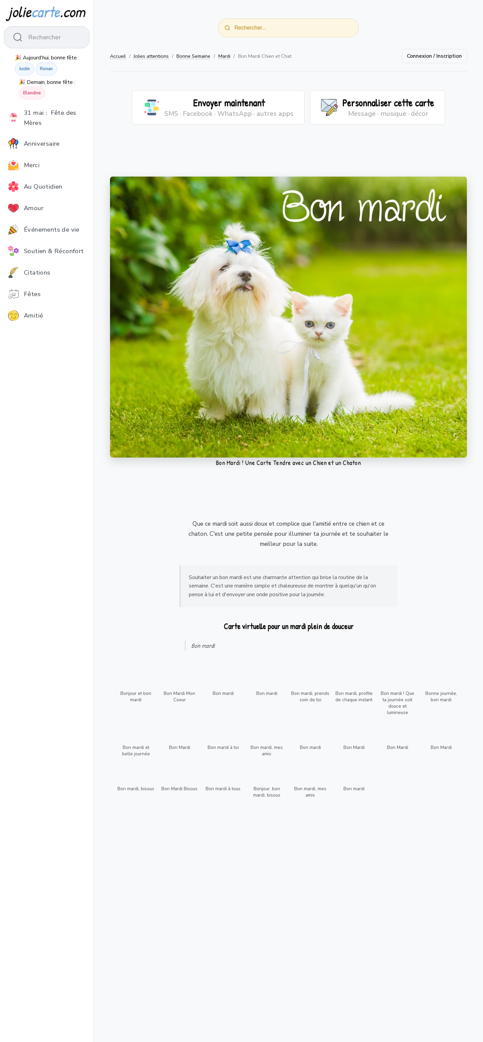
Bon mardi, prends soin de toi (310, 696)
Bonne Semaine (193, 56)
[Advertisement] (288, 155)
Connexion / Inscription (434, 56)
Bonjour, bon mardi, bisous (266, 792)
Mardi (224, 56)
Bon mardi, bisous (135, 789)
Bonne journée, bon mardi (441, 696)
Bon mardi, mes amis (267, 750)
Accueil (118, 56)
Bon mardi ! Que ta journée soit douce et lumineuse (397, 703)
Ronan (46, 69)
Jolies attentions (151, 56)
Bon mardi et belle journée (136, 750)
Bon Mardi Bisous (179, 789)
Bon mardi (223, 693)
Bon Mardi (179, 747)
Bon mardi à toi (223, 747)
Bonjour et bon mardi (135, 696)
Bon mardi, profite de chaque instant (354, 696)
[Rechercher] (227, 28)
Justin (24, 69)
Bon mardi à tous (223, 789)
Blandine (32, 93)
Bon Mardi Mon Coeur (179, 696)
